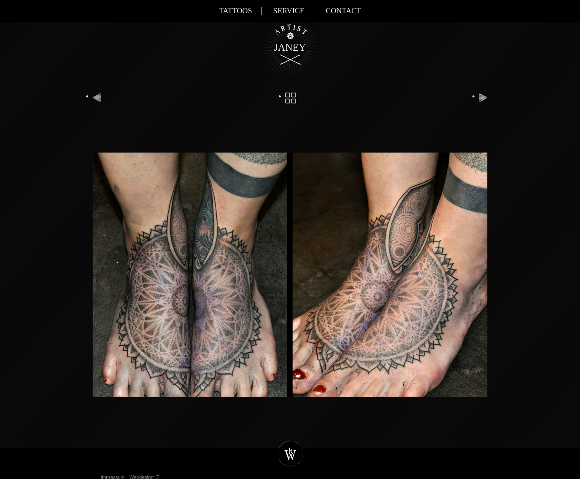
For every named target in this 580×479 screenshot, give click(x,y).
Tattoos (235, 10)
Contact (343, 10)
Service (288, 10)
